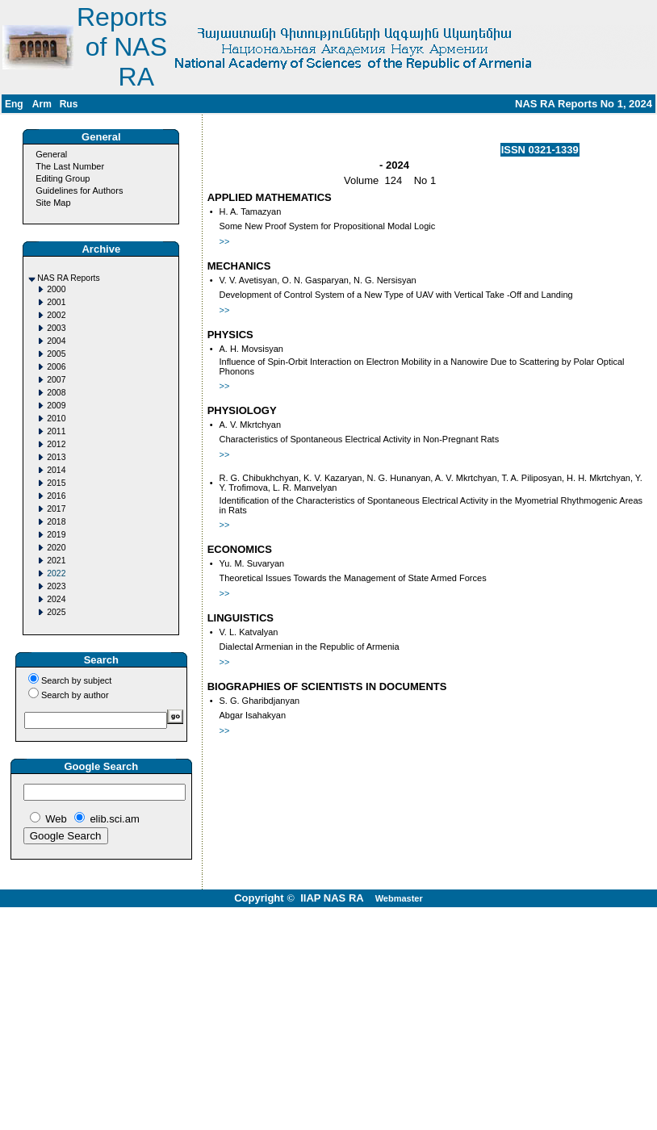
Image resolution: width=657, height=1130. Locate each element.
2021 (56, 560)
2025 (56, 612)
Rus (69, 104)
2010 (56, 418)
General (51, 154)
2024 (56, 599)
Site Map (53, 202)
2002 (56, 315)
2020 (56, 547)
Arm (42, 104)
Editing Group (63, 178)
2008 (56, 392)
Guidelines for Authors (79, 190)
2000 (56, 289)
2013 (56, 457)
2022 (56, 573)
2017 (56, 508)
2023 (56, 586)
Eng (14, 104)
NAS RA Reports (68, 278)
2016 (56, 496)
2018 (56, 521)
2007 (56, 379)
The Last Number (70, 166)
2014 (56, 470)
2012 (56, 444)
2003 (56, 328)
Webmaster (399, 898)
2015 (56, 483)
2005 (56, 353)
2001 (56, 302)
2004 (56, 341)
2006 (56, 366)
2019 (56, 534)
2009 (56, 405)
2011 (56, 431)
